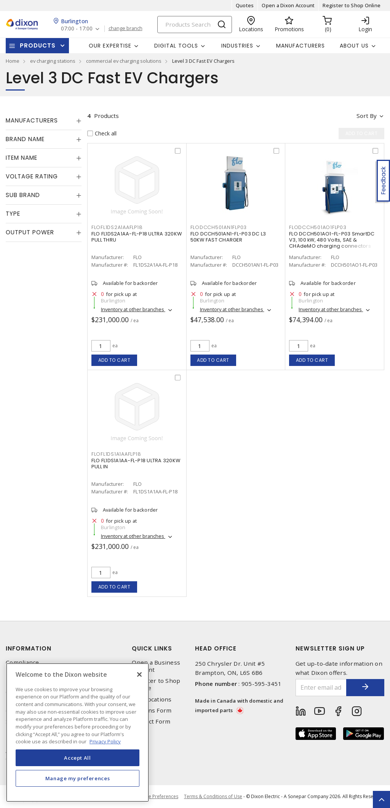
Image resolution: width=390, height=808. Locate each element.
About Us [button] (354, 45)
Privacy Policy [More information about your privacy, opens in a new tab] (105, 741)
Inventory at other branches (133, 309)
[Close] (139, 674)
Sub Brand (23, 195)
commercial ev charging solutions (123, 60)
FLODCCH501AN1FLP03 (218, 227)
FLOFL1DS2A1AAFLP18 (117, 227)
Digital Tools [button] (176, 45)
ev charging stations (52, 60)
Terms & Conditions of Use (213, 796)
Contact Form (151, 721)
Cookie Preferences (157, 796)
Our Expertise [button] (110, 45)
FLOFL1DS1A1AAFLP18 (116, 454)
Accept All (77, 757)
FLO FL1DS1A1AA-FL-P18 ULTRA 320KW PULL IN (135, 463)
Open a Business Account (156, 666)
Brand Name (25, 139)
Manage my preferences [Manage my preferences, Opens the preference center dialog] (77, 778)
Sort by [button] (366, 115)
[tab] (44, 120)
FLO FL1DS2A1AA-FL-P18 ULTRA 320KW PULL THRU (136, 237)
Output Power (30, 232)
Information (28, 648)
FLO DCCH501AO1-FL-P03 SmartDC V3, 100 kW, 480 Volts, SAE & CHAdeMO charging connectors (331, 240)
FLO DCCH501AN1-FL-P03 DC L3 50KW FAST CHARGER (228, 237)
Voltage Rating (32, 176)
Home (12, 60)
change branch (125, 28)
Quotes (245, 5)
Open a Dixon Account (288, 5)
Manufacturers (300, 45)
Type (13, 214)
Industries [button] (237, 45)
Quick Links (152, 648)
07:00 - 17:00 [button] (77, 28)
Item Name (21, 158)
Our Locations (151, 699)
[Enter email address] (321, 687)
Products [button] (38, 45)
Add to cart (114, 360)
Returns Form (151, 710)
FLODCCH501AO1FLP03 (318, 227)
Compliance (22, 662)
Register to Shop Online (351, 5)
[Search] (194, 24)
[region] (77, 732)
